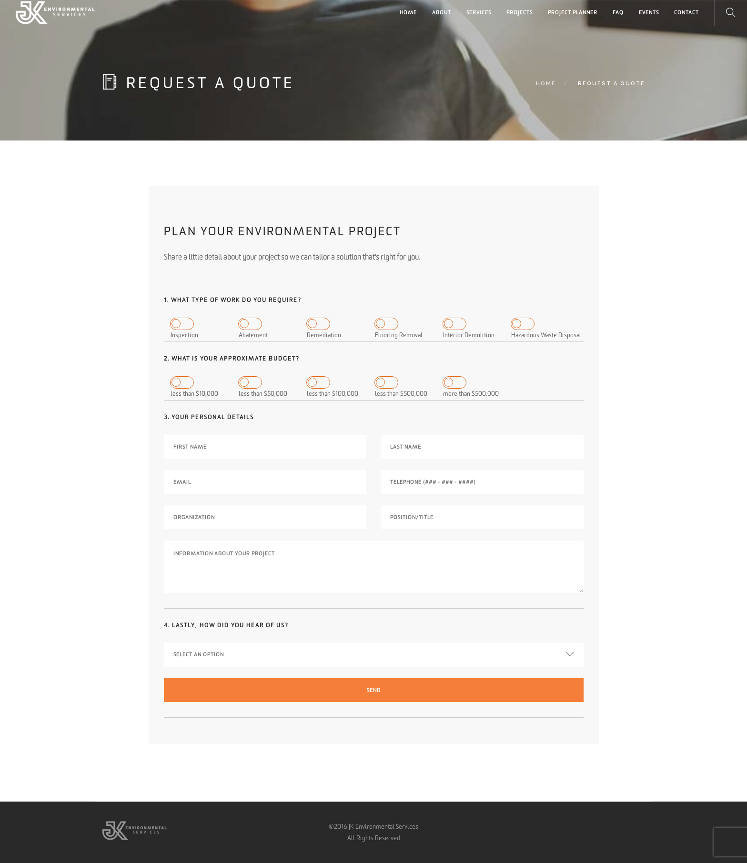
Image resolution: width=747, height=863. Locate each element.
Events (649, 13)
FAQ (618, 13)
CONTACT (686, 13)
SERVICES (478, 13)
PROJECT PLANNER (572, 13)
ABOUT (441, 13)
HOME (408, 13)
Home (546, 83)
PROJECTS (519, 13)
